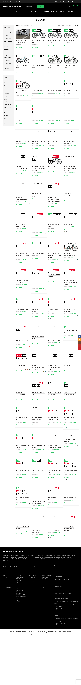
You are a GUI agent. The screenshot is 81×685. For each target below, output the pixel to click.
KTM (5, 88)
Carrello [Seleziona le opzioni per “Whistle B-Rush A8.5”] (20, 342)
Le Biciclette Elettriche (45, 625)
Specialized (7, 82)
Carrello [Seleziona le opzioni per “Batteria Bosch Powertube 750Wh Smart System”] (68, 585)
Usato (62, 11)
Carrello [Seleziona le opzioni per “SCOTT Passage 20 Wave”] (52, 253)
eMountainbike (8, 33)
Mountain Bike (7, 57)
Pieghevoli (6, 49)
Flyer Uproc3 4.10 (53, 576)
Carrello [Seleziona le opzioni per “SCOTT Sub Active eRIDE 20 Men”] (36, 583)
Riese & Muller (7, 104)
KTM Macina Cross (37, 215)
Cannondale (7, 91)
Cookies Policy (42, 679)
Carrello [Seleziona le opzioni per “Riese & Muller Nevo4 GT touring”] (36, 253)
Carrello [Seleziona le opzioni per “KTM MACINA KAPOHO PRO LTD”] (36, 134)
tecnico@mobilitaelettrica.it (63, 640)
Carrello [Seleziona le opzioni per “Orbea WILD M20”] (20, 402)
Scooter (7, 627)
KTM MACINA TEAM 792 (22, 156)
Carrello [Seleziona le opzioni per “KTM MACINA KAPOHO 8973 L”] (36, 344)
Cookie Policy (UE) (20, 638)
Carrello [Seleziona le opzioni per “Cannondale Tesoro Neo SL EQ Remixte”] (36, 554)
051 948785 (23, 1)
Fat (5, 52)
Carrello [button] (20, 47)
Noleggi (37, 11)
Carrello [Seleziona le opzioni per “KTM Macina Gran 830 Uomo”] (20, 134)
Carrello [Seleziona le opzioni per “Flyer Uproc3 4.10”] (52, 581)
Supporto (18, 623)
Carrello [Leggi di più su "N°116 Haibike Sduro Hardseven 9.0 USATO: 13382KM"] (36, 194)
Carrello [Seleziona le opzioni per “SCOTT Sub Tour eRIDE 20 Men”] (20, 583)
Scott (5, 85)
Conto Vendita (70, 11)
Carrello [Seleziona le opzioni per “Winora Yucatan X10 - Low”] (52, 344)
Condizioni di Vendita (20, 625)
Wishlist (73, 5)
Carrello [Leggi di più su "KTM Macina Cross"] (36, 220)
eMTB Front (8, 38)
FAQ (18, 635)
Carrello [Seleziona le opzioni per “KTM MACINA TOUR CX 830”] (52, 163)
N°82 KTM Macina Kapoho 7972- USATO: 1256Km (70, 308)
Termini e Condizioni (19, 649)
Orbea (5, 96)
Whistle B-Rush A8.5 (22, 337)
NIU (5, 123)
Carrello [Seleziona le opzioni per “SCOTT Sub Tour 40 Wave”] (36, 76)
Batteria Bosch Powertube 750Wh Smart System (69, 578)
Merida (6, 115)
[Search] (69, 6)
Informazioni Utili (33, 623)
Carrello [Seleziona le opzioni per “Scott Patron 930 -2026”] (68, 463)
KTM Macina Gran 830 (70, 98)
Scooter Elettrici (21, 11)
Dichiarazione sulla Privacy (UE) (20, 641)
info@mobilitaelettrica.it (11, 1)
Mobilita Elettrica (20, 679)
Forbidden (6, 93)
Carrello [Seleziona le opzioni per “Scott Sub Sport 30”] (52, 45)
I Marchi (44, 628)
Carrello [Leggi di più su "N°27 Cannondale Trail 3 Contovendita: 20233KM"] (68, 194)
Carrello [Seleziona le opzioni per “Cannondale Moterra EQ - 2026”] (52, 523)
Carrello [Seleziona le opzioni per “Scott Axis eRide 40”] (68, 552)
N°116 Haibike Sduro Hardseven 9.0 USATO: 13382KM (38, 186)
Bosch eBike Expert (46, 632)
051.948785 (59, 633)
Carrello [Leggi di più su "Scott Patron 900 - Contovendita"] (36, 463)
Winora (6, 118)
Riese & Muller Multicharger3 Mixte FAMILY (54, 398)
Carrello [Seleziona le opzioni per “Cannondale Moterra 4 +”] (20, 554)
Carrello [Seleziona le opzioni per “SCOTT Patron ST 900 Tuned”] (36, 494)
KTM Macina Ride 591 (54, 368)
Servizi (34, 15)
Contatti (19, 633)
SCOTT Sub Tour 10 (69, 40)
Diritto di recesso (21, 651)
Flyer (5, 113)
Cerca (40, 6)
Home (18, 25)
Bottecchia (7, 121)
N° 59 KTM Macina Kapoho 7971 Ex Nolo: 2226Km (54, 277)
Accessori (54, 11)
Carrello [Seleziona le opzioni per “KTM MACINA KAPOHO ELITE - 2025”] (20, 313)
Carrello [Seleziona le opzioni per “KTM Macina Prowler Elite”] (36, 313)
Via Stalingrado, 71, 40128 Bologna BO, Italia (67, 666)
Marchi (30, 11)
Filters (74, 25)
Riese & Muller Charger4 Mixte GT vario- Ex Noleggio (54, 217)
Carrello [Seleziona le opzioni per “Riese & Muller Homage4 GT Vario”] (20, 222)
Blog (43, 634)
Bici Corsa (6, 68)
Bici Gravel (7, 66)
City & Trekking (8, 41)
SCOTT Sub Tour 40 (38, 275)
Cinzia (5, 99)
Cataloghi (67, 1)
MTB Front (8, 63)
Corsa (5, 44)
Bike (7, 11)
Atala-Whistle (7, 107)
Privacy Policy (52, 679)
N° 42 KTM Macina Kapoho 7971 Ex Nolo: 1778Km (22, 277)
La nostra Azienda (46, 623)
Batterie (32, 629)
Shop (4, 623)
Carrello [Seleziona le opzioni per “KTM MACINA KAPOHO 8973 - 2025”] (68, 344)
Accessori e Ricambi (6, 630)
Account (58, 1)
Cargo (5, 55)
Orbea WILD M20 (20, 397)
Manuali (75, 1)
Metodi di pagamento (19, 629)
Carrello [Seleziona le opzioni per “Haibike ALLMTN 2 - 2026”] (20, 105)
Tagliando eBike (43, 15)
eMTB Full (8, 35)
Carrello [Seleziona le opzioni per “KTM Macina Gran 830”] (68, 103)
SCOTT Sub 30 (68, 246)
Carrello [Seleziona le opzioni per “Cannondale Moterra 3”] (68, 523)
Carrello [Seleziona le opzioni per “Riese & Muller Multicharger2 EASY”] (36, 404)
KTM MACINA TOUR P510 (71, 397)
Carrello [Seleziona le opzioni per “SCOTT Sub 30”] (68, 251)
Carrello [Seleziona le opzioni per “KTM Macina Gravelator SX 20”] (68, 282)
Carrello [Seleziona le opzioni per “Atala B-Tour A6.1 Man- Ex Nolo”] (68, 494)
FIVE (5, 110)
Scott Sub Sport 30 (54, 40)
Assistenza (46, 11)
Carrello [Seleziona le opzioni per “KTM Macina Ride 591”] (52, 373)
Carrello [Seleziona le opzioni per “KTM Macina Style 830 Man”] (36, 434)
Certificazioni (45, 630)
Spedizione (20, 631)
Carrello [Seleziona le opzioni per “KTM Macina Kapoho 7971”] (20, 375)
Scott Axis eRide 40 (70, 547)
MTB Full (8, 60)
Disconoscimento (21, 644)
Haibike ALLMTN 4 (53, 184)
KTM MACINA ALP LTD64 (54, 98)
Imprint (19, 646)
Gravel (6, 46)
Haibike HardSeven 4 (38, 98)
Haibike (6, 102)
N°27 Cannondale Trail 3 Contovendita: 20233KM (71, 186)
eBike (11, 11)
